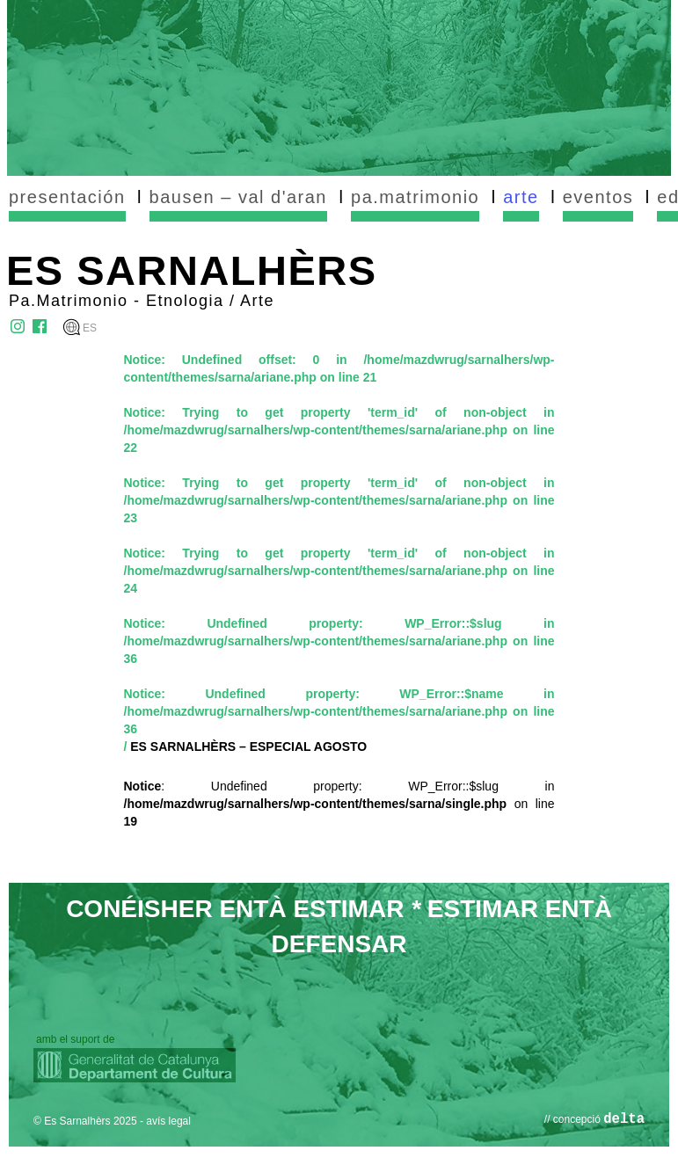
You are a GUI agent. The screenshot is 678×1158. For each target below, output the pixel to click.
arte (520, 197)
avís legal (168, 1121)
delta (624, 1119)
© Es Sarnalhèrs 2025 (85, 1121)
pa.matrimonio (415, 197)
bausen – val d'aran (238, 197)
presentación (67, 197)
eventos (598, 197)
